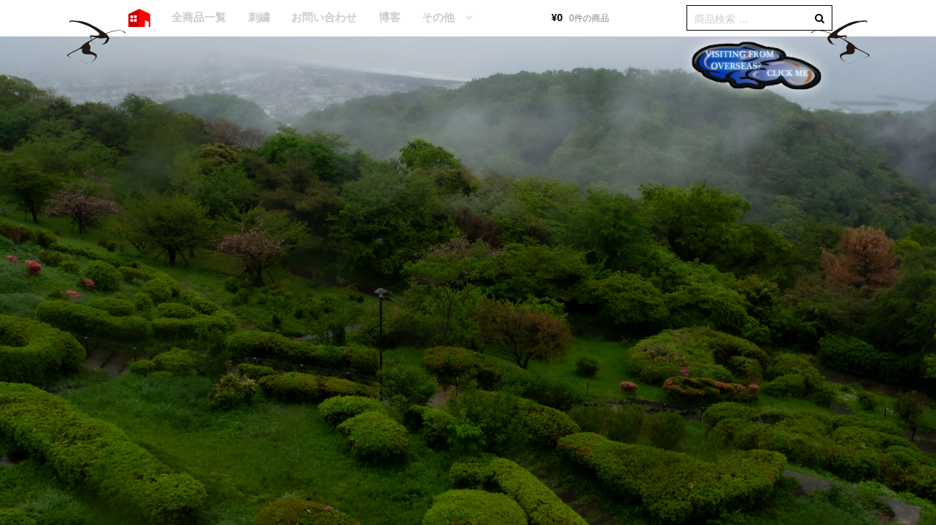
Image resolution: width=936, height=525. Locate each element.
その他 (438, 17)
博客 (390, 17)
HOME (139, 18)
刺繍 (259, 17)
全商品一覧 (198, 17)
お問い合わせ (324, 17)
